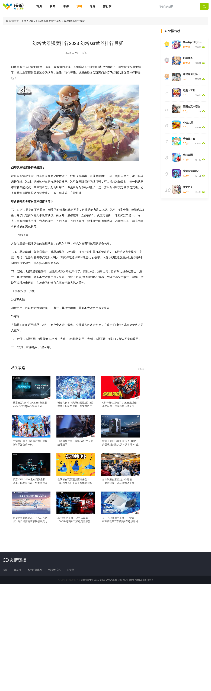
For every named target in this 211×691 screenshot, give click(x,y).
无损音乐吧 (54, 569)
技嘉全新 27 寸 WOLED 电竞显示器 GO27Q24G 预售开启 (30, 404)
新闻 (52, 6)
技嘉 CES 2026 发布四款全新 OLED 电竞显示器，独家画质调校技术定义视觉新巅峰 (30, 481)
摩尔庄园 (188, 154)
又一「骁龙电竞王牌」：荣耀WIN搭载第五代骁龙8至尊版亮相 (120, 519)
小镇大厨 (188, 122)
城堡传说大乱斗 (191, 170)
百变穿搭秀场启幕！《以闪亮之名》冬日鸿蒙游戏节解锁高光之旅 (30, 519)
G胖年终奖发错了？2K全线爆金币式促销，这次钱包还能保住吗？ (119, 404)
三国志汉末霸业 (191, 106)
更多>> (141, 369)
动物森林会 (189, 138)
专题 (92, 6)
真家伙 (17, 569)
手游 (66, 6)
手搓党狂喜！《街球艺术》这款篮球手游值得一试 (30, 443)
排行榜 (107, 6)
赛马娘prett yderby (193, 42)
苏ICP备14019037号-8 (68, 580)
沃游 (5, 569)
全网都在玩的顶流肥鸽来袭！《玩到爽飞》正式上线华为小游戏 (74, 481)
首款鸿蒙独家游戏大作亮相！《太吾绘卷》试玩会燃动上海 (118, 481)
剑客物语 (188, 58)
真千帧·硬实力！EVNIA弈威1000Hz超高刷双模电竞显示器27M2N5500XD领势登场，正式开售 (75, 519)
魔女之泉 (188, 187)
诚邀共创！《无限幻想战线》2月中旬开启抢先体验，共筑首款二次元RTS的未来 (75, 404)
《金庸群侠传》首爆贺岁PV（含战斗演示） (75, 443)
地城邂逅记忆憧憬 (193, 74)
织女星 (70, 569)
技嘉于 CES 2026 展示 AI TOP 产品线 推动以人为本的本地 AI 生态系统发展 (120, 443)
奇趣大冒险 (189, 90)
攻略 (79, 6)
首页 (39, 6)
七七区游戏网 (34, 569)
